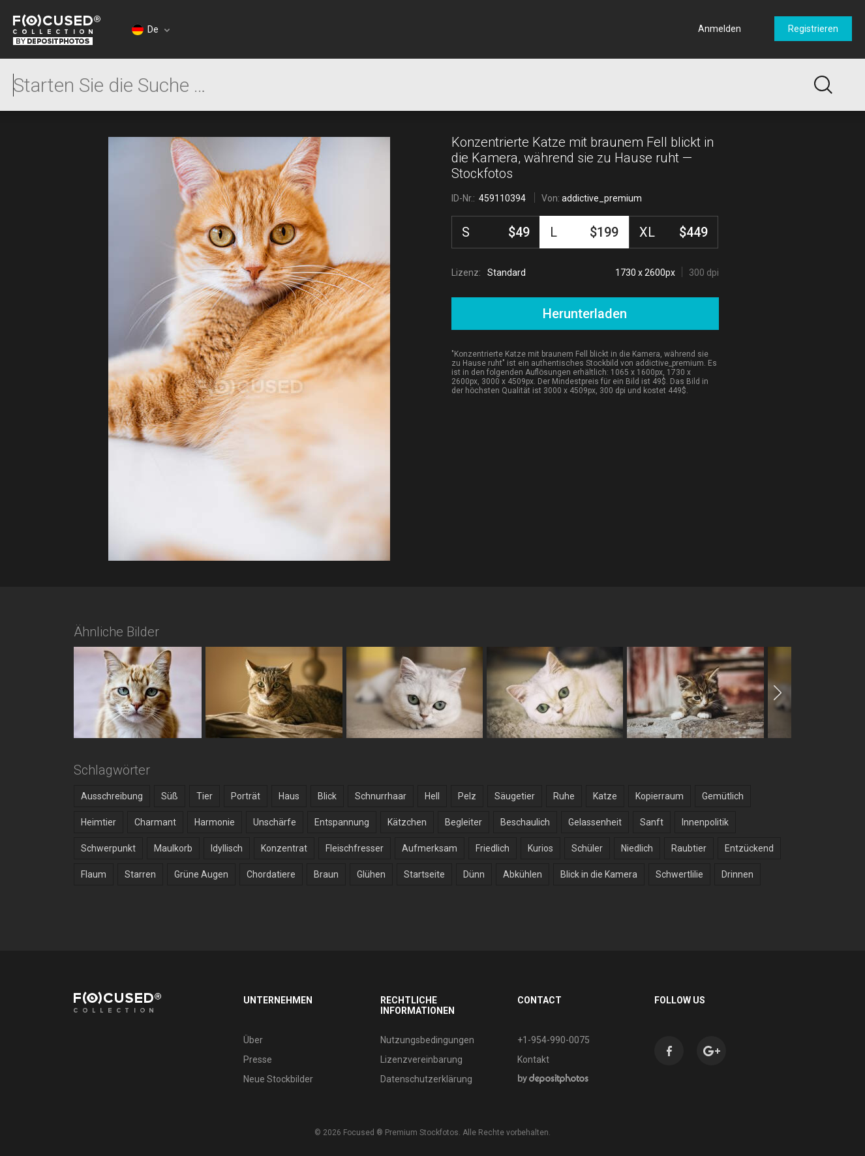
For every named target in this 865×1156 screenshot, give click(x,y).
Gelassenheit (595, 822)
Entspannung (341, 822)
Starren (140, 874)
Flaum (93, 874)
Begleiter (463, 822)
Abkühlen (522, 874)
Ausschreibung (112, 796)
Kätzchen (407, 822)
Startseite (424, 874)
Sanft (651, 822)
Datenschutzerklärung (426, 1079)
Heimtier (98, 822)
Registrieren (813, 28)
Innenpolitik (705, 822)
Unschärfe (274, 822)
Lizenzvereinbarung (421, 1059)
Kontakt (533, 1059)
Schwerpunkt (108, 848)
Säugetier (514, 796)
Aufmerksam (429, 848)
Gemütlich (723, 796)
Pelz (467, 796)
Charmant (155, 822)
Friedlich (492, 848)
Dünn (474, 874)
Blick (327, 796)
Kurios (540, 848)
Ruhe (564, 796)
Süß (169, 796)
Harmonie (214, 822)
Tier (204, 796)
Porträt (245, 796)
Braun (326, 874)
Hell (432, 796)
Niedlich (637, 848)
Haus (289, 796)
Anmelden (719, 28)
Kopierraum (659, 796)
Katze (605, 796)
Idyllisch (227, 848)
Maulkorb (173, 848)
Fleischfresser (355, 848)
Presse (257, 1059)
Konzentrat (284, 848)
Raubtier (688, 848)
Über (253, 1040)
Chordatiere (271, 874)
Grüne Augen (201, 874)
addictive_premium (602, 198)
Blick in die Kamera (598, 874)
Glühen (371, 874)
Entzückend (749, 848)
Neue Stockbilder (278, 1079)
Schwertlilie (679, 874)
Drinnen (737, 874)
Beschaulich (525, 822)
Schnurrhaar (380, 796)
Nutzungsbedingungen (427, 1040)
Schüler (587, 848)
